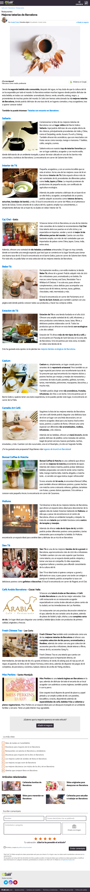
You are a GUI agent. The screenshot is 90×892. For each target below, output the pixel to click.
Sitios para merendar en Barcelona (33, 797)
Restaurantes (20, 8)
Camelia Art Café (11, 408)
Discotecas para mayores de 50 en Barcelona (22, 747)
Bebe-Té (6, 267)
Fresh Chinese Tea (12, 631)
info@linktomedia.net (67, 860)
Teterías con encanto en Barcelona (43, 110)
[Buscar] (86, 3)
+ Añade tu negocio (82, 22)
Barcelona (10, 4)
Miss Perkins (8, 675)
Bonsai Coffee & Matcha (15, 457)
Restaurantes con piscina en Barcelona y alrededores (25, 751)
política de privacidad (25, 847)
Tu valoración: (30, 842)
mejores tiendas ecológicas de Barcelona (58, 349)
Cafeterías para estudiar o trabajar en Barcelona (77, 797)
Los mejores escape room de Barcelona (20, 762)
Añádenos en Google (78, 82)
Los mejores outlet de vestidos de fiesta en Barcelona (26, 758)
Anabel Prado (15, 22)
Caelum (6, 361)
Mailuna (6, 501)
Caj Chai (6, 220)
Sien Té (6, 546)
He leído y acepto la (19, 847)
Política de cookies (81, 890)
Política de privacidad (66, 890)
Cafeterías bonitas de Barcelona (31, 784)
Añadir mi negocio (45, 725)
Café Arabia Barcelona (14, 590)
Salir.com (4, 8)
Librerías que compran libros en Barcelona (21, 770)
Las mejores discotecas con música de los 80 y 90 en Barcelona (29, 766)
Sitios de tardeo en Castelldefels (17, 743)
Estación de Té (10, 311)
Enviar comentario (77, 848)
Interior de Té (9, 166)
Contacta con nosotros (33, 890)
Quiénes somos (19, 890)
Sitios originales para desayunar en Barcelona (77, 784)
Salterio (6, 118)
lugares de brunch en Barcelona (57, 449)
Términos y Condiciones (50, 890)
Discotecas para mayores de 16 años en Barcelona (24, 754)
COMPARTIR (79, 3)
